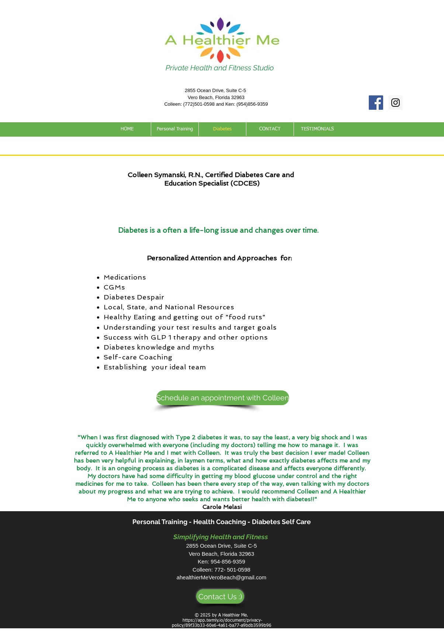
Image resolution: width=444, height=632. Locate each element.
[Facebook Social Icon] (376, 102)
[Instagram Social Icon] (395, 102)
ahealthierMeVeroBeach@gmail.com (222, 577)
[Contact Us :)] (220, 596)
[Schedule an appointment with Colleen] (222, 397)
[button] (174, 129)
